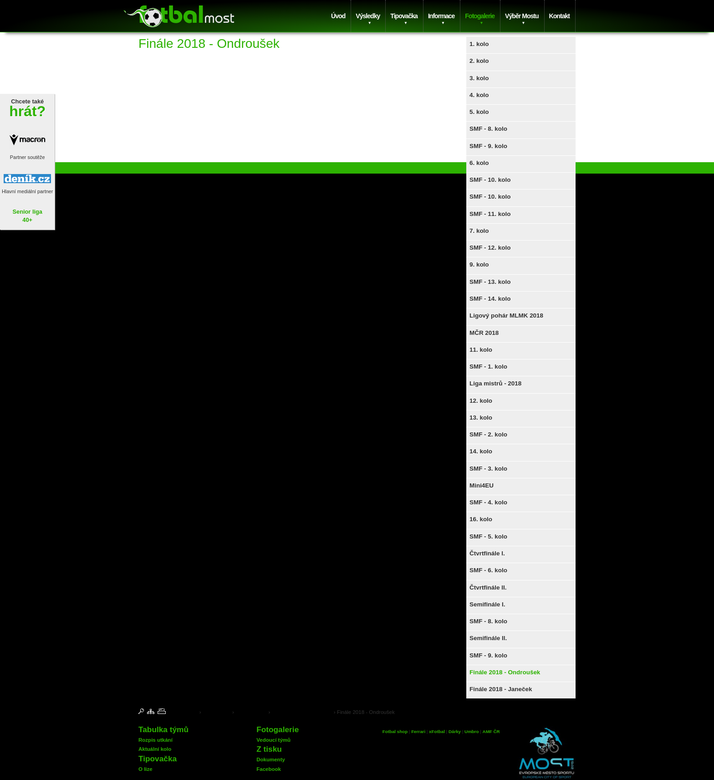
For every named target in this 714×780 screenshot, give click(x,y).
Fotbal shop (395, 731)
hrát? (27, 111)
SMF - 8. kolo (488, 128)
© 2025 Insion (563, 711)
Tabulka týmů (163, 729)
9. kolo (479, 264)
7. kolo (479, 230)
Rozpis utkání (155, 740)
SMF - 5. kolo (488, 536)
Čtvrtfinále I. (487, 553)
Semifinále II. (488, 638)
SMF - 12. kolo (489, 247)
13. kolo (480, 417)
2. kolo (479, 60)
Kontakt (559, 16)
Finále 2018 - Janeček (500, 689)
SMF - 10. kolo (489, 179)
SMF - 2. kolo (488, 434)
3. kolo (479, 78)
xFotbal (437, 731)
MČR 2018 (484, 332)
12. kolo (480, 400)
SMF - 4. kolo (488, 502)
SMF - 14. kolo (489, 298)
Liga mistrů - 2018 (495, 383)
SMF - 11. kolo (489, 213)
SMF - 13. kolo (489, 281)
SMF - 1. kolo (488, 366)
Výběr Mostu (521, 16)
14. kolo (480, 451)
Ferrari (418, 731)
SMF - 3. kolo (488, 468)
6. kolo (479, 162)
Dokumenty (270, 759)
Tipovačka (404, 16)
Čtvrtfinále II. (487, 587)
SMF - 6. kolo (488, 570)
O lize (145, 769)
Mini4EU (481, 485)
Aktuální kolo (154, 749)
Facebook (268, 769)
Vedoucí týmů (273, 740)
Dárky (455, 731)
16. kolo (480, 519)
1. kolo (479, 44)
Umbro (472, 731)
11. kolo (480, 349)
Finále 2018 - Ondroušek (504, 672)
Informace (441, 16)
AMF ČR (491, 731)
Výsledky (368, 16)
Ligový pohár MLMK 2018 (506, 315)
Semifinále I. (487, 604)
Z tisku (269, 749)
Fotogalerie (480, 16)
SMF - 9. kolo (488, 146)
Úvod (338, 16)
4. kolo (479, 95)
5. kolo (479, 111)
